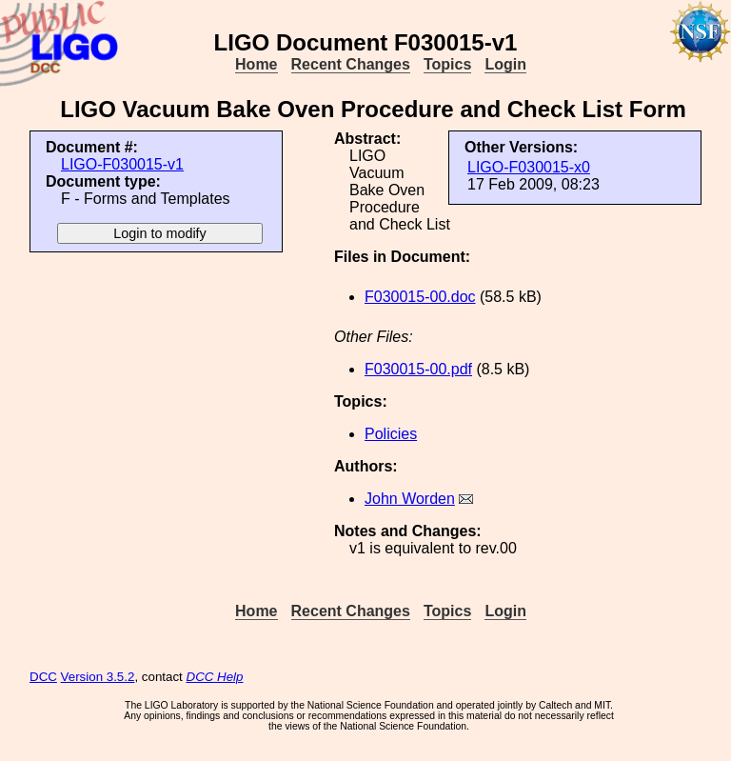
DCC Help (215, 677)
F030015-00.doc (420, 297)
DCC (43, 677)
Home (256, 64)
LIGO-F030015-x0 (528, 167)
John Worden (410, 499)
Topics (447, 64)
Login (505, 64)
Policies (391, 434)
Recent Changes (350, 64)
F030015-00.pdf (418, 369)
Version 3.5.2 (98, 677)
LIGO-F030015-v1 (122, 164)
